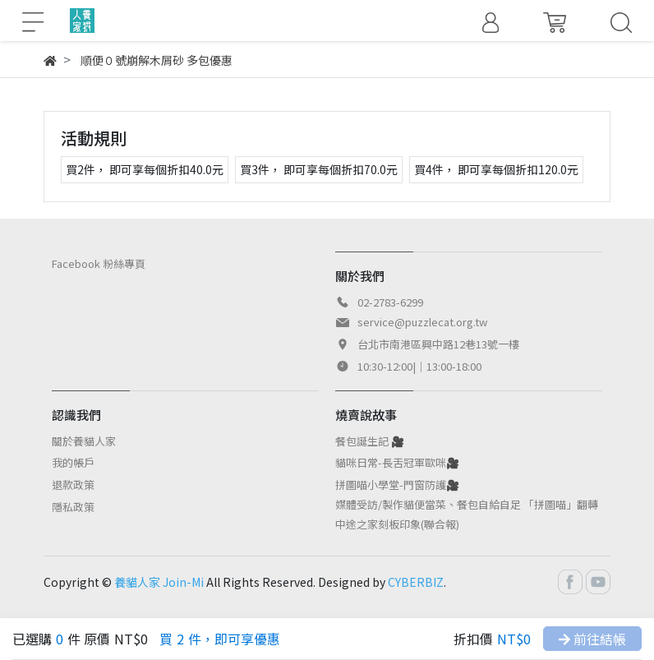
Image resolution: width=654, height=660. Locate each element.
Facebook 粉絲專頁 (98, 263)
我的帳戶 (73, 462)
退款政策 (73, 484)
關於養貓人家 (84, 441)
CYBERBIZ (416, 582)
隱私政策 (73, 507)
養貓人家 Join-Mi (159, 582)
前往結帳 (592, 638)
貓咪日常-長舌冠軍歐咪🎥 (397, 462)
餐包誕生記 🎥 (369, 441)
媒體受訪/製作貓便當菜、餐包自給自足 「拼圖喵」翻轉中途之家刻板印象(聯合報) (466, 514)
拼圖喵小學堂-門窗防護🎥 (397, 484)
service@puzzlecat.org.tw (422, 322)
